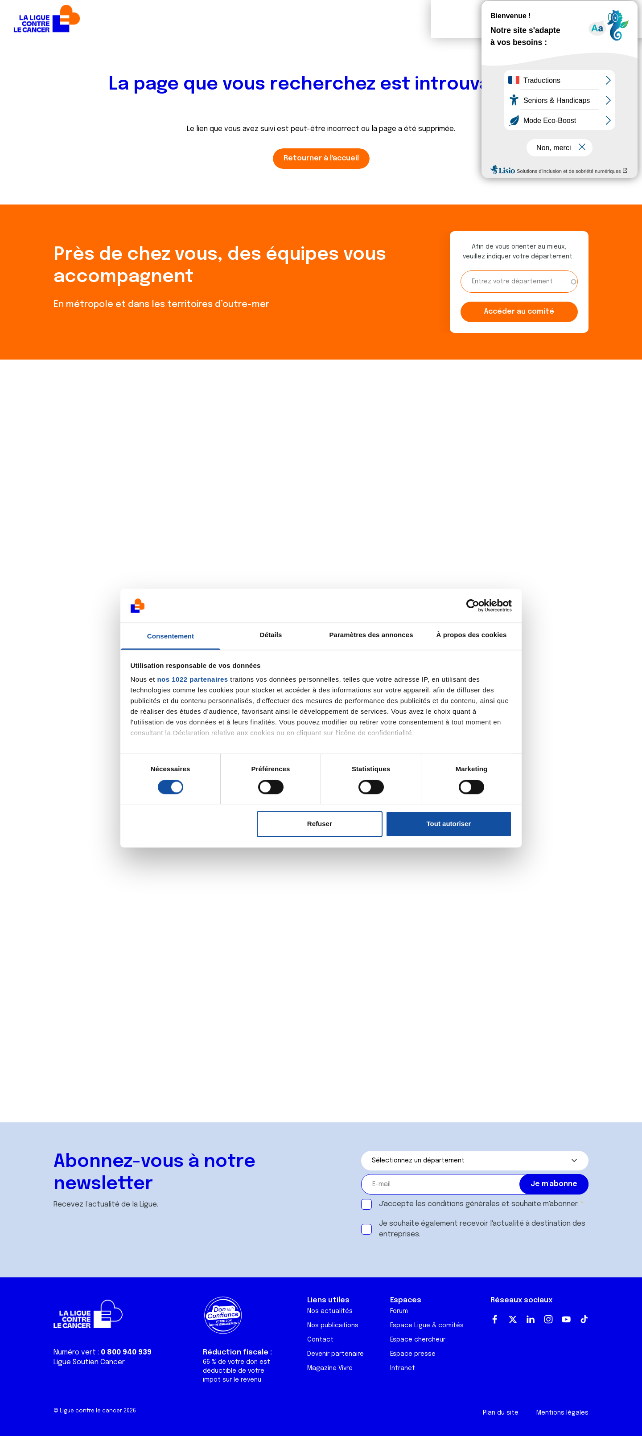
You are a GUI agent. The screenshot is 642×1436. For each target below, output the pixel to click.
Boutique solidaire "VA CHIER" (479, 19)
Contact (320, 1340)
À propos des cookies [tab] (471, 635)
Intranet (402, 1368)
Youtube (566, 1319)
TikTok (584, 1319)
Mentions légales (562, 1413)
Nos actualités (330, 1311)
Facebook (494, 1319)
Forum (228, 19)
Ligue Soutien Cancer (89, 1362)
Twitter (512, 1319)
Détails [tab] (271, 635)
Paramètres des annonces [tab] (371, 635)
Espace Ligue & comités (427, 1325)
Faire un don (595, 19)
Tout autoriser (449, 824)
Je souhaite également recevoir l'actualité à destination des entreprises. (482, 1229)
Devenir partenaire (335, 1354)
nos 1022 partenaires (192, 679)
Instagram (548, 1319)
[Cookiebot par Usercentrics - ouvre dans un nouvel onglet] (473, 605)
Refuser (319, 824)
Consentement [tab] (170, 636)
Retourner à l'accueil (321, 158)
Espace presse (413, 1354)
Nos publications (332, 1325)
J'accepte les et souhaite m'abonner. (479, 1204)
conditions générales (464, 1204)
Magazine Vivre (330, 1368)
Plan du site (501, 1413)
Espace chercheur (417, 1340)
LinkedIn (530, 1319)
